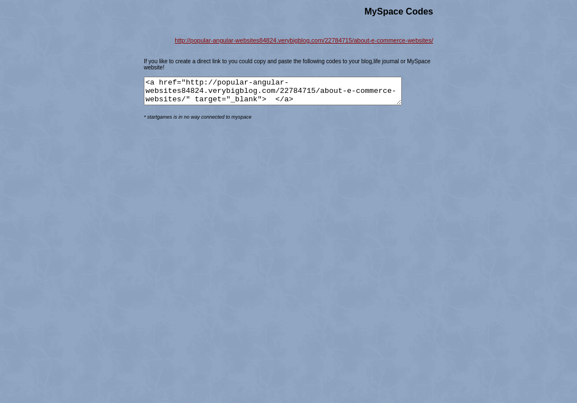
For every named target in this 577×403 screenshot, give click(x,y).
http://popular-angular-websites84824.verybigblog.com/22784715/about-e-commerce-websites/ (304, 40)
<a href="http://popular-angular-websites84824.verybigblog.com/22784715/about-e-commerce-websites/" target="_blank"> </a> (288, 93)
